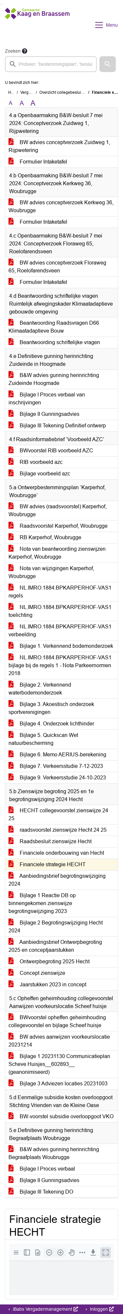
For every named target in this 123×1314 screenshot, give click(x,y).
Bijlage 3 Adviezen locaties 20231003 (58, 1083)
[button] (107, 64)
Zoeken (13, 51)
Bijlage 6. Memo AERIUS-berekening (57, 754)
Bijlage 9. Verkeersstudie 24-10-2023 (57, 777)
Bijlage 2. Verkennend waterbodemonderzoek (40, 688)
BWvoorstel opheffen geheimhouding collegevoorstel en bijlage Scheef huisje (57, 1021)
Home (13, 92)
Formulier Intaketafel (38, 161)
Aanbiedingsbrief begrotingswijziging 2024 (57, 880)
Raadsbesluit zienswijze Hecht (50, 841)
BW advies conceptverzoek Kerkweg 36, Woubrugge (61, 206)
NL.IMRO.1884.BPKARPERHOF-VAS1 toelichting (60, 611)
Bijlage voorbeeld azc (39, 473)
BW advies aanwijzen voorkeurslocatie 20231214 (59, 1041)
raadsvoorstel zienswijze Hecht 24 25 (58, 830)
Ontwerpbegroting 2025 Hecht (49, 961)
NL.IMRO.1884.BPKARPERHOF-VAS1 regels (60, 591)
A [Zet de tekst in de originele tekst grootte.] (10, 103)
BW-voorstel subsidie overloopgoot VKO (61, 1116)
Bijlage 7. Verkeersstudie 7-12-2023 (56, 766)
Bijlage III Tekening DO (41, 1192)
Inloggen (101, 1309)
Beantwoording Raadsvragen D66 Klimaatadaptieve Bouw (54, 327)
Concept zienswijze (37, 973)
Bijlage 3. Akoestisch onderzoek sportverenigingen (51, 708)
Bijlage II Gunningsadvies (44, 414)
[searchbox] (51, 64)
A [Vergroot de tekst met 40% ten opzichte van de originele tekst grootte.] (33, 103)
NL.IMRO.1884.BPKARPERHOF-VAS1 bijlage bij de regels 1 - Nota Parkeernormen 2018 (60, 665)
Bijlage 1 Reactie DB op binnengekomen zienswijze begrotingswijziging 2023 (42, 903)
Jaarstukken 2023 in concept (47, 984)
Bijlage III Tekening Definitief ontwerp (57, 425)
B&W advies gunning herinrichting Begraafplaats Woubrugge (54, 1153)
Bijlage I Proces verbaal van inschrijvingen (47, 398)
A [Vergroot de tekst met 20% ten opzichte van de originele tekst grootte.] (22, 103)
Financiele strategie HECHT (47, 864)
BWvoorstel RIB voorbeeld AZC (51, 450)
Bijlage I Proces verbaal (42, 1169)
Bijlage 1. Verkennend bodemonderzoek (61, 646)
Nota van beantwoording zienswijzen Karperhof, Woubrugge (57, 553)
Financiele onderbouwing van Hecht (56, 853)
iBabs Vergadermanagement (44, 1309)
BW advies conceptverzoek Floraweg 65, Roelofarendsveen (57, 266)
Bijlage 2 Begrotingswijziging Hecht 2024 (56, 926)
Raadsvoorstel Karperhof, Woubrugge (58, 526)
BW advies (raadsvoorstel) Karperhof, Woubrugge (58, 510)
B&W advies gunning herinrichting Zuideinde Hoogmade (54, 379)
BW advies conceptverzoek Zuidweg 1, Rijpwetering (59, 146)
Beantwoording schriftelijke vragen (54, 342)
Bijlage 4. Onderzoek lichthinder (51, 723)
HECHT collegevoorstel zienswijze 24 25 (58, 814)
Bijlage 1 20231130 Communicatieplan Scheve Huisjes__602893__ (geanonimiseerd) (59, 1064)
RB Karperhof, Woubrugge (45, 537)
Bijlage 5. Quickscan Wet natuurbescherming (43, 739)
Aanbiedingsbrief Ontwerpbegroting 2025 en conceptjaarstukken (55, 946)
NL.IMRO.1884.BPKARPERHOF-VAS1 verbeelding (60, 630)
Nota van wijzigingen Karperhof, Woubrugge (51, 572)
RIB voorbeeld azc (36, 462)
